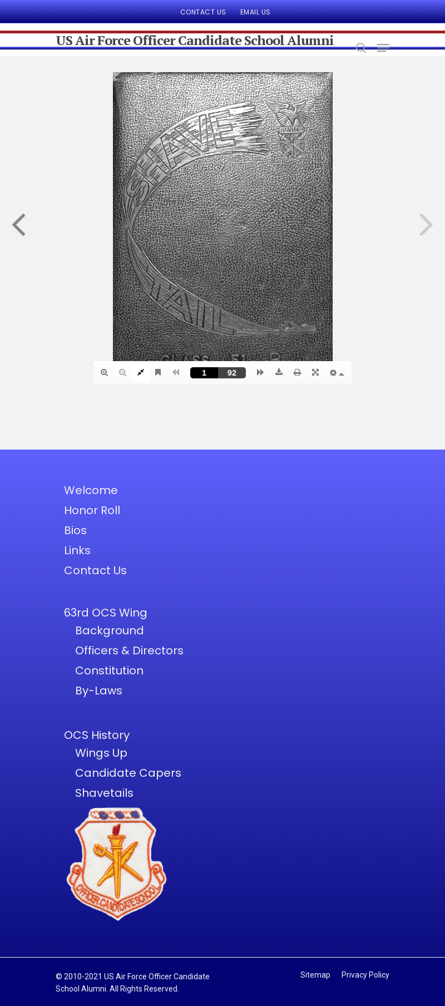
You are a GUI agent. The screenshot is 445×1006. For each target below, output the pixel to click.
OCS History (97, 735)
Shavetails (104, 793)
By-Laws (98, 690)
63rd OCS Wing (105, 612)
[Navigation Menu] (383, 47)
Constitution (109, 670)
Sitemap (315, 974)
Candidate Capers (128, 773)
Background (109, 630)
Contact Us (203, 12)
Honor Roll (92, 510)
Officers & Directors (129, 650)
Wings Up (101, 753)
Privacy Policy (365, 974)
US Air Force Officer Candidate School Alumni (195, 40)
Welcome (91, 490)
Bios (75, 530)
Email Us (255, 12)
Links (77, 550)
